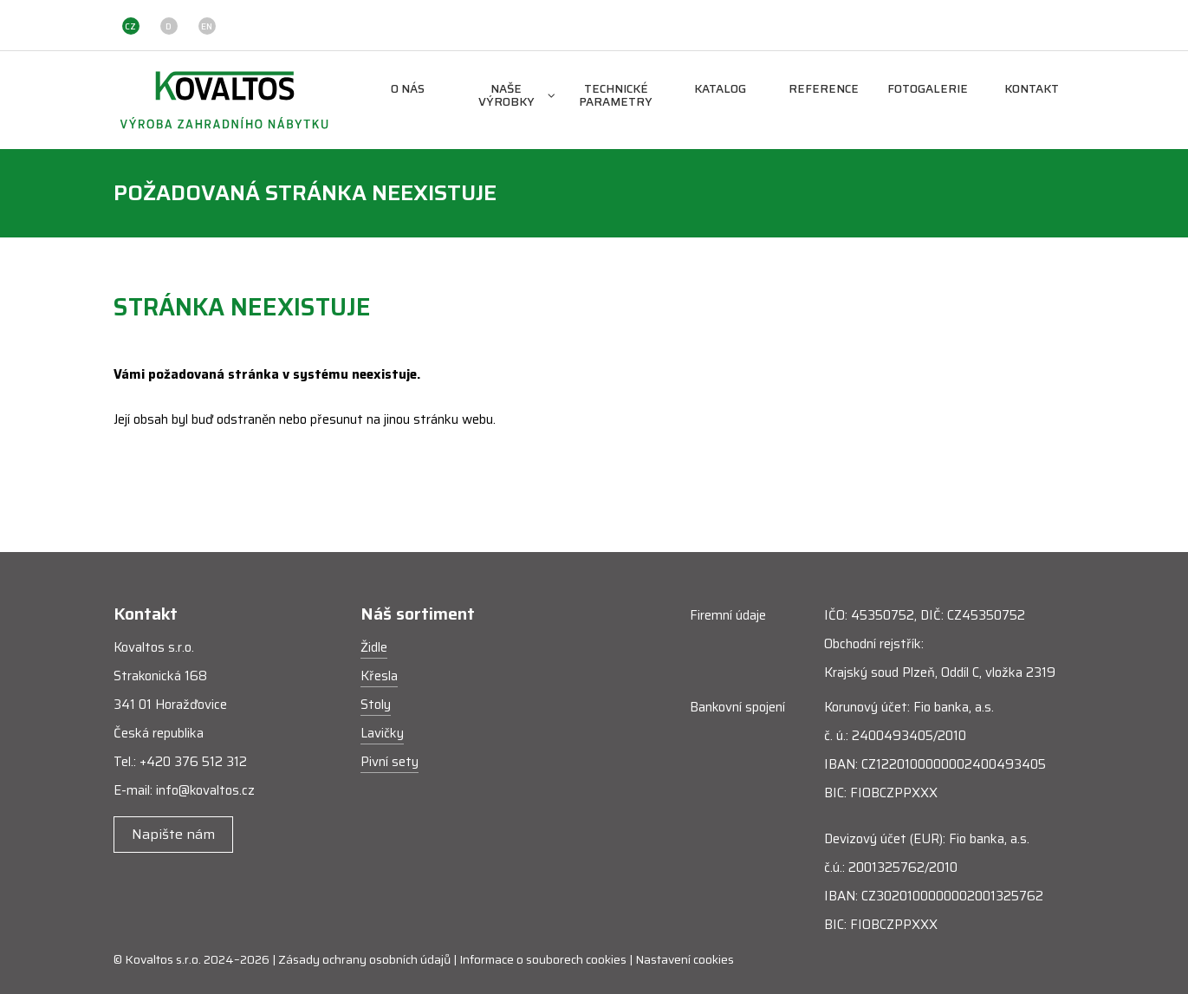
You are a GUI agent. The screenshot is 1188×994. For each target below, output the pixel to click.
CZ (130, 26)
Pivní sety (389, 761)
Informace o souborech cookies (542, 959)
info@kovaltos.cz (205, 790)
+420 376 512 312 (193, 761)
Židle (373, 647)
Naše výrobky (516, 96)
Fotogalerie (927, 89)
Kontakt (1031, 89)
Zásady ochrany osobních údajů (364, 959)
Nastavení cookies (684, 959)
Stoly (375, 704)
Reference (824, 89)
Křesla (379, 676)
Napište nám (173, 834)
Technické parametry (615, 96)
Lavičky (382, 733)
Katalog (720, 89)
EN (206, 26)
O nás (408, 89)
